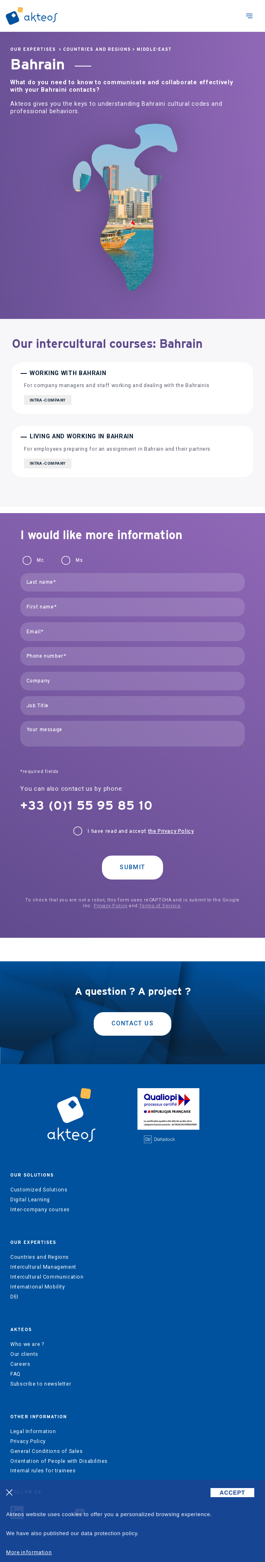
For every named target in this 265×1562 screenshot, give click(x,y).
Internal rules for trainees (43, 1471)
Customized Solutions (38, 1190)
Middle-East (154, 49)
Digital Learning (30, 1200)
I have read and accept (141, 831)
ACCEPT (232, 1492)
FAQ (15, 1374)
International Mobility (37, 1287)
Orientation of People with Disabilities (59, 1461)
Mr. (40, 560)
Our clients (24, 1354)
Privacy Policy (111, 905)
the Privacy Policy (171, 831)
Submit (132, 867)
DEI (14, 1297)
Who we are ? (27, 1344)
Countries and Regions (97, 49)
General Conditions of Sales (46, 1451)
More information (29, 1552)
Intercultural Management (43, 1267)
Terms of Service (159, 905)
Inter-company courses (40, 1210)
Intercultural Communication (47, 1277)
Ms (79, 560)
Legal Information (33, 1431)
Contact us (132, 1023)
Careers (20, 1364)
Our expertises (33, 49)
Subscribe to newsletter (40, 1384)
